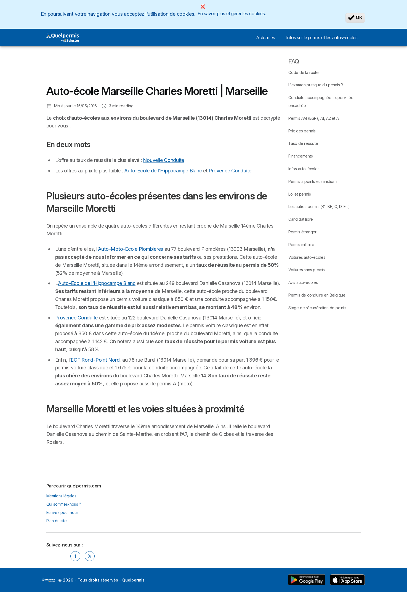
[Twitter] (90, 556)
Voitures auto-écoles (306, 257)
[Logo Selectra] (62, 37)
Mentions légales (61, 496)
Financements (300, 156)
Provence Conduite (230, 171)
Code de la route (303, 72)
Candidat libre (300, 219)
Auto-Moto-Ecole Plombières (130, 249)
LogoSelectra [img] (48, 580)
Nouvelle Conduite (163, 160)
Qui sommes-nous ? (63, 504)
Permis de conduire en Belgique (316, 295)
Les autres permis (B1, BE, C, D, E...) (319, 206)
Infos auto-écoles (304, 168)
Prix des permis (302, 131)
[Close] (203, 6)
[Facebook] (75, 556)
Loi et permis (299, 194)
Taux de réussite (303, 143)
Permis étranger (302, 232)
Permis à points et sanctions (312, 181)
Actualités (265, 37)
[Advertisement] (146, 69)
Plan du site (56, 520)
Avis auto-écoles (303, 282)
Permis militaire (301, 244)
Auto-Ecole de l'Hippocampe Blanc (163, 171)
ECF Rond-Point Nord (95, 360)
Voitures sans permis (306, 269)
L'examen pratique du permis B (315, 84)
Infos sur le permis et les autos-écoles (322, 37)
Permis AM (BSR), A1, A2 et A (313, 118)
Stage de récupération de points (317, 307)
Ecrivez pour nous (62, 512)
